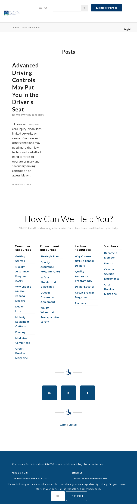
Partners (80, 303)
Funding (20, 332)
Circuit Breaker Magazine (21, 353)
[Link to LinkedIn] (40, 8)
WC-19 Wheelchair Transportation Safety (50, 314)
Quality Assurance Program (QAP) (22, 273)
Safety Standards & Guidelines (48, 282)
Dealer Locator (20, 309)
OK (58, 495)
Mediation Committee (22, 340)
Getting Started (20, 258)
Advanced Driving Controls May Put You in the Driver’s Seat (25, 87)
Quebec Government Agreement (49, 297)
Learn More (76, 495)
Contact (73, 424)
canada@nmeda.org (94, 478)
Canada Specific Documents (111, 273)
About (63, 424)
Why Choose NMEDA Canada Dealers (23, 293)
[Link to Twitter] (45, 8)
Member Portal (106, 8)
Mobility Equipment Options (22, 321)
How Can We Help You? (68, 218)
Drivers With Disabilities (28, 115)
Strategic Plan (50, 256)
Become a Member (110, 255)
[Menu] (127, 19)
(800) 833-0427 (39, 478)
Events (108, 263)
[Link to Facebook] (50, 8)
